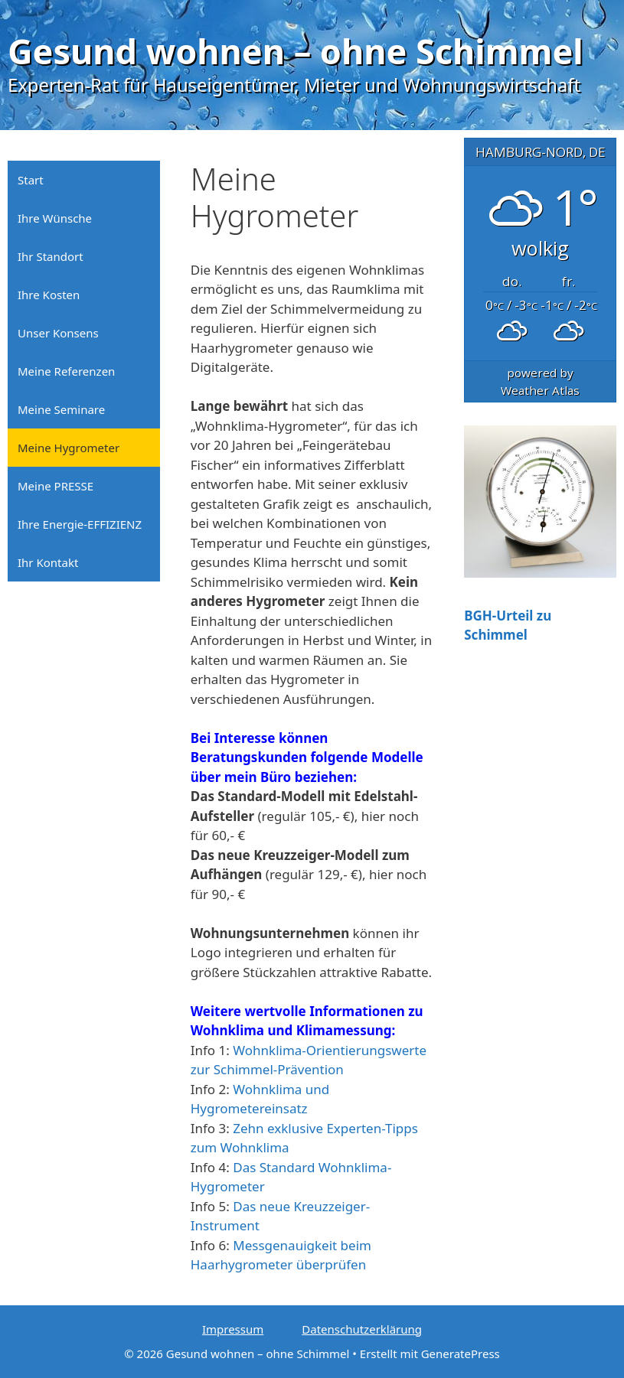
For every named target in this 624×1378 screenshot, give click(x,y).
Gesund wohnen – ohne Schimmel (295, 51)
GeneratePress (460, 1353)
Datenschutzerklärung (362, 1329)
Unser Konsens (58, 332)
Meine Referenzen (66, 371)
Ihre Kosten (49, 294)
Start (31, 179)
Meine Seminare (61, 409)
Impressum (232, 1329)
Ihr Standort (50, 256)
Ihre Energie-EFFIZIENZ (80, 524)
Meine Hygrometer (68, 447)
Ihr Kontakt (48, 562)
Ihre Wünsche (55, 218)
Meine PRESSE (55, 486)
